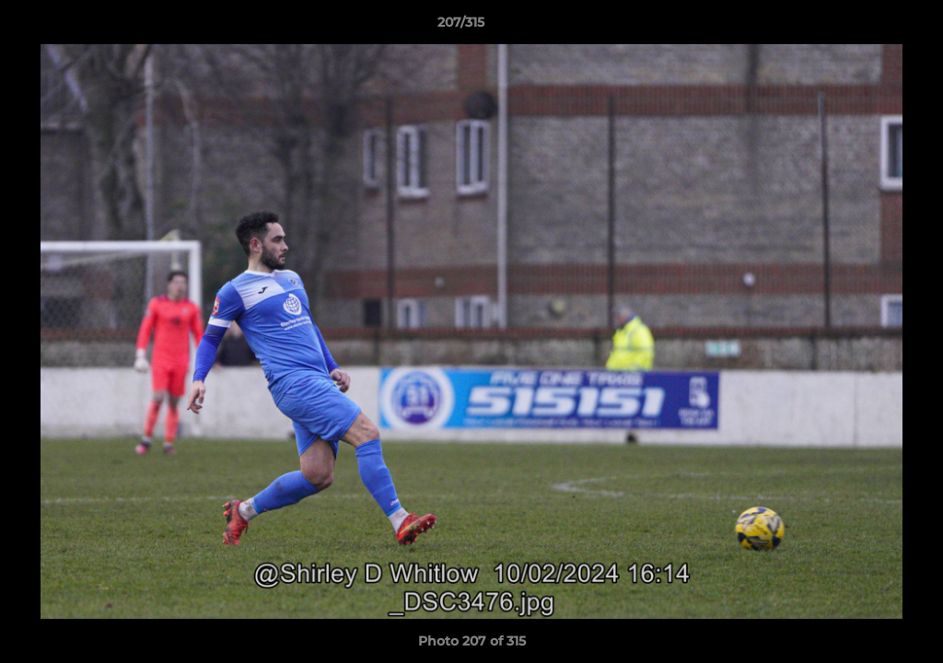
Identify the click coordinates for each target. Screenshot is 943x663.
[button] (866, 26)
